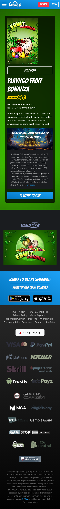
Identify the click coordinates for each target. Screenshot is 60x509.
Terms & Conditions (38, 311)
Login (54, 4)
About (22, 311)
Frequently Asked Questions (17, 322)
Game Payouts (37, 315)
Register (43, 4)
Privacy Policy (20, 315)
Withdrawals (46, 318)
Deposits (32, 318)
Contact (39, 322)
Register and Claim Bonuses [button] (30, 287)
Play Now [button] (30, 70)
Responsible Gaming (15, 318)
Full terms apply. (29, 185)
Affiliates (50, 322)
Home (13, 311)
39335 (25, 499)
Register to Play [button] (30, 195)
